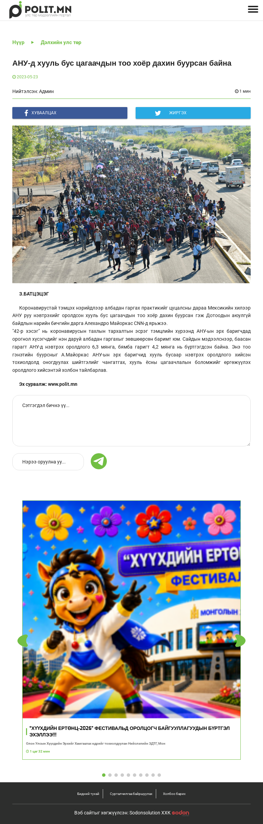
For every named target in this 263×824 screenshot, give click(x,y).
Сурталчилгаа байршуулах (131, 794)
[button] (240, 641)
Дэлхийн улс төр (61, 42)
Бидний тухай (88, 794)
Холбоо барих (174, 794)
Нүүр (18, 42)
